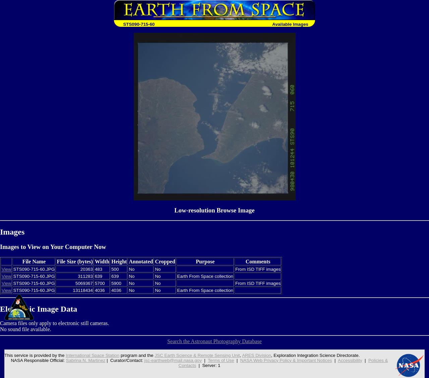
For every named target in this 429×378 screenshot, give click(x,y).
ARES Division (256, 355)
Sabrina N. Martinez (86, 360)
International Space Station (92, 355)
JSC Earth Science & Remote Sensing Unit (197, 355)
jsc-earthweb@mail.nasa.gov (173, 360)
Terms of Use (221, 360)
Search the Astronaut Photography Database (214, 341)
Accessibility (350, 360)
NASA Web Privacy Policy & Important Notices (286, 360)
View (6, 269)
